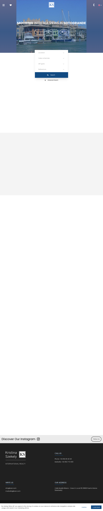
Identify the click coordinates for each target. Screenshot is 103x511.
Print (64, 32)
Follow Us (96, 439)
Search (51, 75)
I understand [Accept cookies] (96, 507)
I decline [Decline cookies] (84, 507)
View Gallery (40, 32)
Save (53, 32)
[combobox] (38, 53)
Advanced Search (51, 80)
